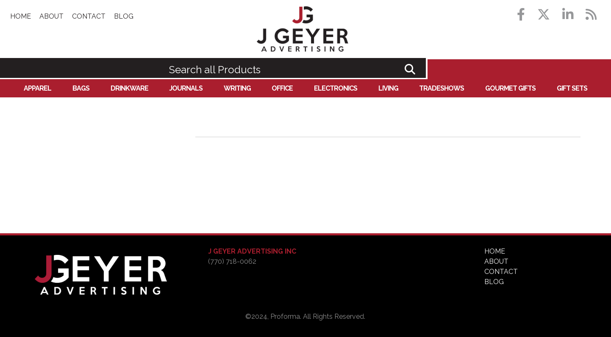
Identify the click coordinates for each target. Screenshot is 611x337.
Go (410, 69)
